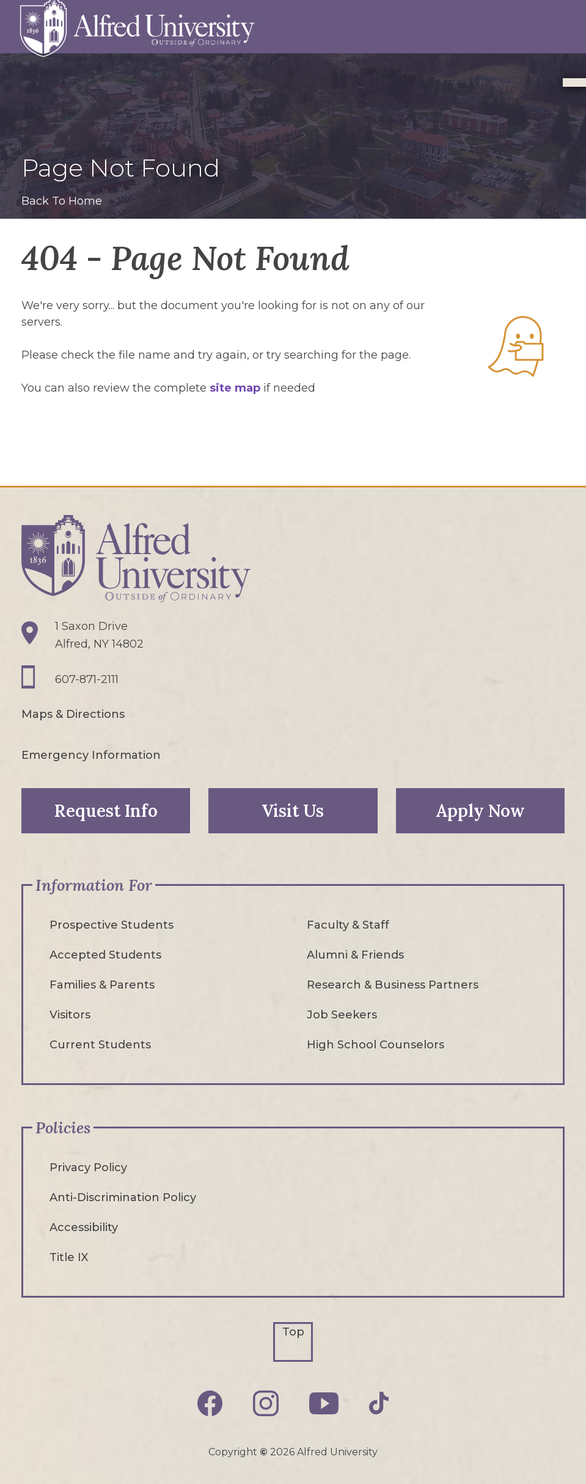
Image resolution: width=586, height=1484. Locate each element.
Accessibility (83, 1227)
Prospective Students (111, 925)
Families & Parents (102, 985)
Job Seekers (342, 1015)
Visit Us (293, 811)
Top (293, 1332)
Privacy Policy (88, 1167)
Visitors (69, 1015)
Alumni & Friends (355, 955)
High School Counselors (375, 1044)
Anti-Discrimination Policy (122, 1197)
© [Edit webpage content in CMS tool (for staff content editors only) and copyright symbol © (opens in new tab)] (264, 1452)
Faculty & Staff (348, 925)
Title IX (68, 1257)
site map (235, 388)
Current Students (100, 1044)
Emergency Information (91, 755)
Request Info (106, 811)
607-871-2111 (87, 679)
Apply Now (480, 811)
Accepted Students (105, 955)
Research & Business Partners (392, 985)
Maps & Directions (73, 714)
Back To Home (61, 201)
